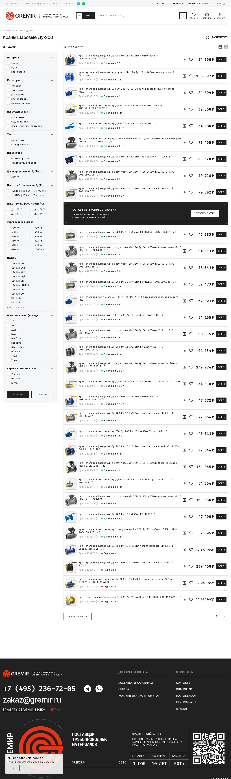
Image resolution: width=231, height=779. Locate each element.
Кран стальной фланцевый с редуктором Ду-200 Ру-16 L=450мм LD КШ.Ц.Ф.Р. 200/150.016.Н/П (126, 173)
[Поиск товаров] (183, 16)
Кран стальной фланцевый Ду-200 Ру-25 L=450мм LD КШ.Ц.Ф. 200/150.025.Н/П (127, 281)
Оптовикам (184, 689)
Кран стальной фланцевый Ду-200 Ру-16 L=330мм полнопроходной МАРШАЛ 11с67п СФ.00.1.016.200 (129, 448)
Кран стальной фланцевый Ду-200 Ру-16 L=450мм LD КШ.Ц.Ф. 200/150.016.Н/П (127, 232)
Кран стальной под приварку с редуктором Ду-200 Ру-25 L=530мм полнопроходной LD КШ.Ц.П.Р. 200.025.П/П (130, 140)
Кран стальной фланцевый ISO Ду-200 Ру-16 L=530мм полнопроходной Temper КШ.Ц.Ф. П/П (127, 90)
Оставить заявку (205, 213)
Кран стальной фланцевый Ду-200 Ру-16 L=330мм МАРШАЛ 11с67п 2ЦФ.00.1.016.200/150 (118, 398)
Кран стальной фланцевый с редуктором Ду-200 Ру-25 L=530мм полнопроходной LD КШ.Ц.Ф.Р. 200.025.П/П (130, 498)
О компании (184, 672)
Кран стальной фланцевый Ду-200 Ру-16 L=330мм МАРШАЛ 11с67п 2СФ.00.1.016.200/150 (118, 57)
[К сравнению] (184, 59)
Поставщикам (186, 696)
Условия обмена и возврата (140, 696)
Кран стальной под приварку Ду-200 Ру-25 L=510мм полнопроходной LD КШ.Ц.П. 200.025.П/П (128, 481)
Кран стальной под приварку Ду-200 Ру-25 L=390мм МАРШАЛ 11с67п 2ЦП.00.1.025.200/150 (120, 107)
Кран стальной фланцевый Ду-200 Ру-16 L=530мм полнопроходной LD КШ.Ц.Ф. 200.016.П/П (127, 190)
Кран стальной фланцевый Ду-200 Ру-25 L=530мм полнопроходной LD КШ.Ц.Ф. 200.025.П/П (127, 415)
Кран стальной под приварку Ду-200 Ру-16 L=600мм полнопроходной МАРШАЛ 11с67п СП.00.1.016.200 (126, 580)
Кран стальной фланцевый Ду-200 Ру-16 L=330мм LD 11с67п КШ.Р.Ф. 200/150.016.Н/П (121, 348)
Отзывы (181, 709)
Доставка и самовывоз (135, 683)
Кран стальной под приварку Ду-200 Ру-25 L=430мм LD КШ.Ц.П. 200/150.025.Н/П (129, 381)
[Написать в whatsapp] (83, 3)
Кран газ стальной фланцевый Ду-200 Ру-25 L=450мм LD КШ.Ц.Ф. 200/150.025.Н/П (130, 597)
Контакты (183, 683)
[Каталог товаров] (85, 15)
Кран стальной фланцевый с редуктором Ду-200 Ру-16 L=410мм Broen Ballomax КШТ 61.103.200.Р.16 (128, 365)
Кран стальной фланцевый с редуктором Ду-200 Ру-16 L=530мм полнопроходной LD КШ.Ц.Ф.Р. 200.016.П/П (130, 249)
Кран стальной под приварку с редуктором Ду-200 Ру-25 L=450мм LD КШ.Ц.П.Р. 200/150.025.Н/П (128, 531)
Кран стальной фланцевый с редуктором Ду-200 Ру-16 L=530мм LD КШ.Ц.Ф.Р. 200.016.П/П (126, 332)
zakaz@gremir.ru (32, 699)
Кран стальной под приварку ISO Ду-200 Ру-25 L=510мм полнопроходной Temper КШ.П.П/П (128, 298)
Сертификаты (186, 702)
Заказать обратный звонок (24, 710)
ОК (14, 768)
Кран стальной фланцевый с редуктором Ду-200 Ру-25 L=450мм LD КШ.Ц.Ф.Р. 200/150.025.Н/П (126, 265)
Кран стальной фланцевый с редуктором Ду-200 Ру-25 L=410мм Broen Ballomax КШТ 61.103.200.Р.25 (128, 464)
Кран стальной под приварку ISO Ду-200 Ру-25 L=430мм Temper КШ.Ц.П (123, 431)
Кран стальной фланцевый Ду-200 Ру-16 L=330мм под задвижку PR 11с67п (124, 156)
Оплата (123, 689)
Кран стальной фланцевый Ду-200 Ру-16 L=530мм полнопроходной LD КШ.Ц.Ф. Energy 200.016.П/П (127, 547)
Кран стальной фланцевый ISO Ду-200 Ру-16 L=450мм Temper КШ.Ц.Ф (121, 315)
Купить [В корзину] (221, 59)
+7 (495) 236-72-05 (62, 3)
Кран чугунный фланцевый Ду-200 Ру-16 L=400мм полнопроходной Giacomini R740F (126, 564)
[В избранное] (191, 59)
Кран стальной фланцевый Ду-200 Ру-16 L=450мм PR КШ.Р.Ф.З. (118, 514)
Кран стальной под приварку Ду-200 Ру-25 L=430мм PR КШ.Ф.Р (117, 123)
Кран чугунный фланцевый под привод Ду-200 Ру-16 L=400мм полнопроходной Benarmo (127, 74)
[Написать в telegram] (78, 3)
